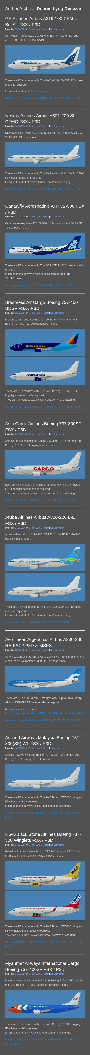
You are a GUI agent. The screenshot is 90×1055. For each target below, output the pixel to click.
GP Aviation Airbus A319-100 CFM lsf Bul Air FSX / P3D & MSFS (43, 98)
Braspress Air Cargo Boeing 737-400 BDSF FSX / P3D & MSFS (43, 406)
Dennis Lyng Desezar (59, 8)
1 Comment (55, 748)
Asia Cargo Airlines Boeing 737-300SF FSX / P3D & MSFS (40, 500)
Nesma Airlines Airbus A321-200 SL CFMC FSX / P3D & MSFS (42, 189)
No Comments (57, 29)
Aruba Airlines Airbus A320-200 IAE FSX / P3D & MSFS (38, 622)
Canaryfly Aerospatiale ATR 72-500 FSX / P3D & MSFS (38, 285)
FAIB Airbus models (42, 91)
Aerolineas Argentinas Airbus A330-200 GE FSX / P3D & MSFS (42, 720)
